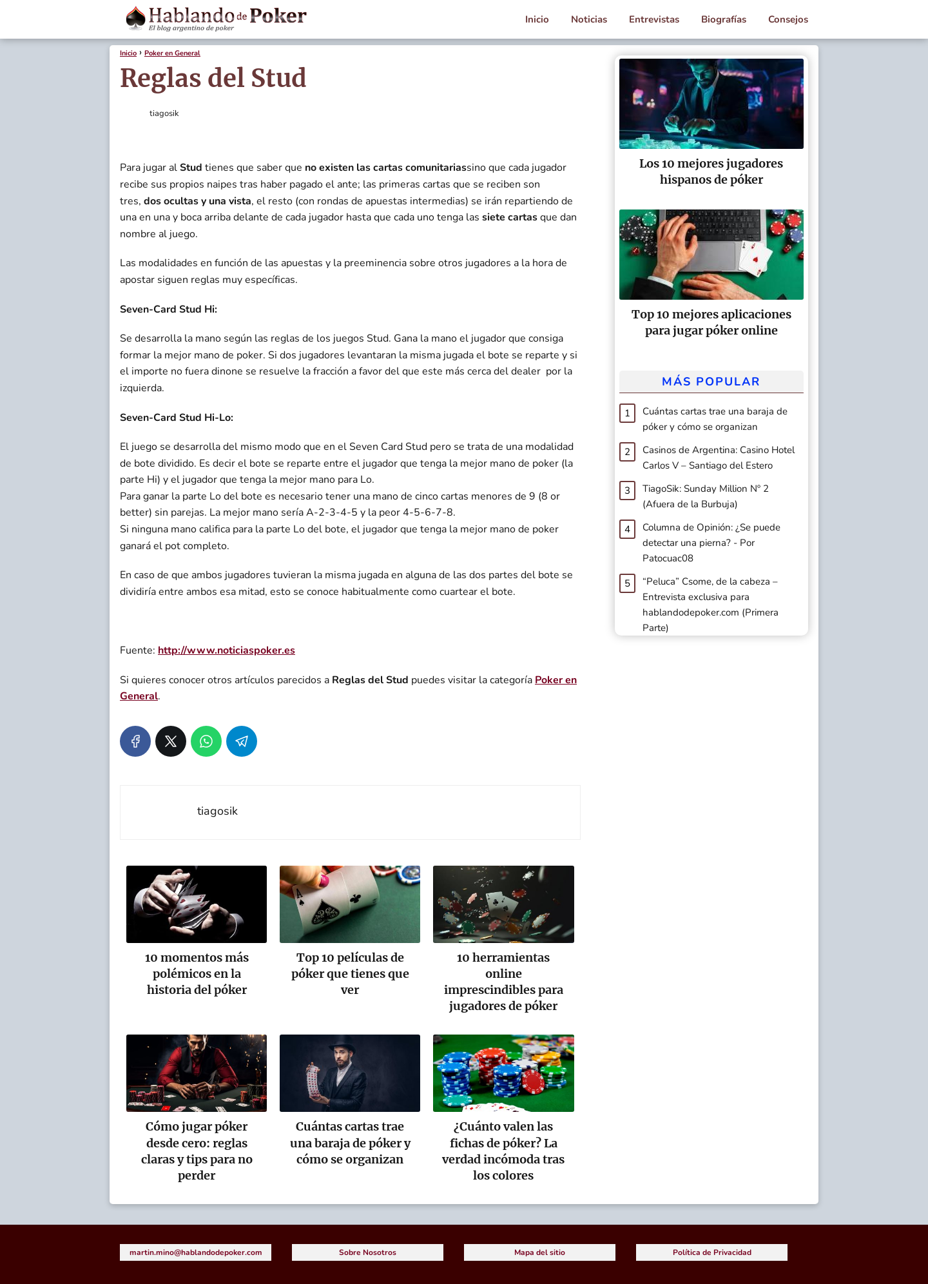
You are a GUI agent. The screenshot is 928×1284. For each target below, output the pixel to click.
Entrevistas (654, 19)
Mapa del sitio (539, 1252)
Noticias (589, 19)
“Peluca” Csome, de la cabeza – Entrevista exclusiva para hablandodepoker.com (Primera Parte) (710, 604)
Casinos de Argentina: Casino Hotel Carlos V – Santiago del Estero (719, 457)
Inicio (537, 19)
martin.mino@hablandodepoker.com (196, 1252)
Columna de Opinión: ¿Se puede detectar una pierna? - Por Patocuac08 (711, 543)
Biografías (723, 19)
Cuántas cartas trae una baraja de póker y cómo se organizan (715, 419)
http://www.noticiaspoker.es (226, 650)
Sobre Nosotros (367, 1252)
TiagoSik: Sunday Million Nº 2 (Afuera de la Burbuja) (706, 496)
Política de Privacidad (712, 1252)
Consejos (788, 19)
